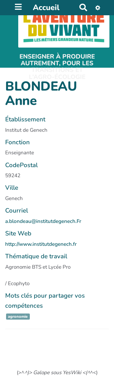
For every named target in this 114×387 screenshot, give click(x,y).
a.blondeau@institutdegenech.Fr (43, 221)
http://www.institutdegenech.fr (41, 244)
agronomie (18, 316)
